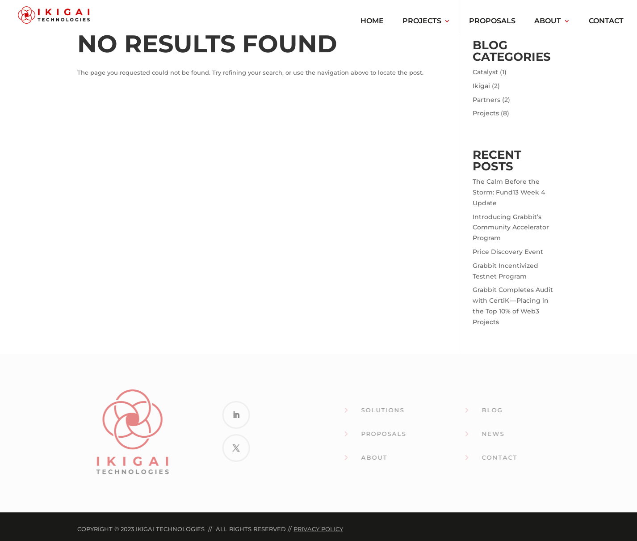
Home (372, 21)
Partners (486, 100)
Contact (606, 21)
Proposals (492, 21)
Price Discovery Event (508, 252)
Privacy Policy (318, 529)
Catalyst (485, 72)
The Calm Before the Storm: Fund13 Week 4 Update (509, 192)
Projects (421, 21)
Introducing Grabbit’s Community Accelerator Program (511, 227)
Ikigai (481, 86)
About (547, 21)
